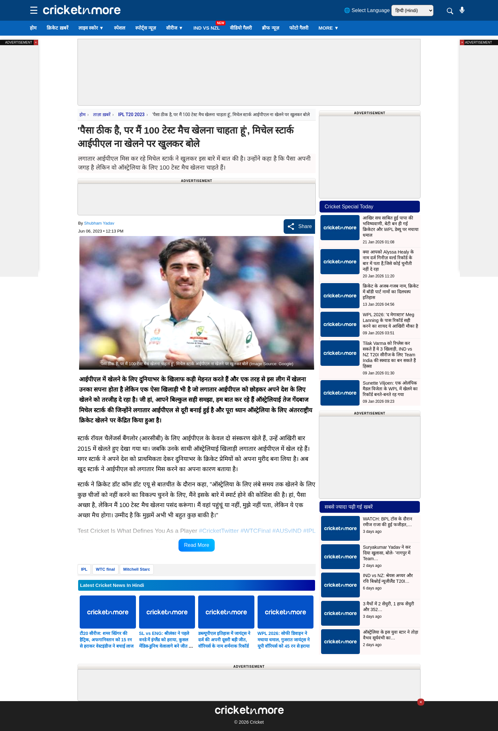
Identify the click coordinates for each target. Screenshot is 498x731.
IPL (84, 569)
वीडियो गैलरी (241, 28)
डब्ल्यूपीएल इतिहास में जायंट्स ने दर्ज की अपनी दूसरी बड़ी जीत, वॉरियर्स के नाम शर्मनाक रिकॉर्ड (224, 640)
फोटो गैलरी (298, 28)
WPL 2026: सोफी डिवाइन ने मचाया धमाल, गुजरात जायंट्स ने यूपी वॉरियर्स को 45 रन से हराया (284, 640)
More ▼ (329, 28)
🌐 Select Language (367, 10)
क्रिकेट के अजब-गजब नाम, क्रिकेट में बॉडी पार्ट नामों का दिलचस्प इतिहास (391, 291)
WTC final (105, 569)
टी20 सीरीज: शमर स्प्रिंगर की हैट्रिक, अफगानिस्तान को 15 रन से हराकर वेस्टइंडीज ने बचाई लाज (106, 640)
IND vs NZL (206, 28)
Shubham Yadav (99, 223)
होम (33, 28)
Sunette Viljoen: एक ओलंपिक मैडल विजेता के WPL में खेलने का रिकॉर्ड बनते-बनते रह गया (390, 388)
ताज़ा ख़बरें (101, 114)
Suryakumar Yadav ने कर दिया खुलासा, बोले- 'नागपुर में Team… (387, 553)
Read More (196, 545)
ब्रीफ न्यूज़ (270, 28)
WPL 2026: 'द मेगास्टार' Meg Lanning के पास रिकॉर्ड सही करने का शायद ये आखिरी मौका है (390, 320)
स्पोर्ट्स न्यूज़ (145, 28)
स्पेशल (119, 28)
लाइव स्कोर (91, 28)
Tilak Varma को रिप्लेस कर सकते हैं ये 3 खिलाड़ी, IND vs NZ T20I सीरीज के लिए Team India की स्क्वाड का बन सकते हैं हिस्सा (389, 355)
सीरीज (174, 28)
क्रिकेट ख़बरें (57, 28)
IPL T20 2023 (131, 114)
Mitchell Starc (136, 569)
